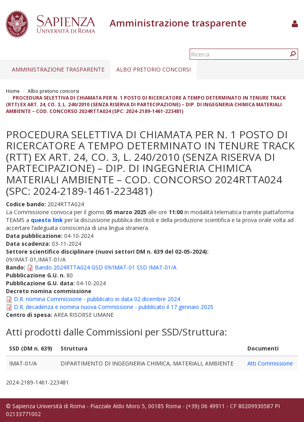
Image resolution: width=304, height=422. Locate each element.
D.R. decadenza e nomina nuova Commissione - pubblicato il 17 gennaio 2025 (113, 307)
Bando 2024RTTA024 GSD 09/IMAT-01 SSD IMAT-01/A (106, 267)
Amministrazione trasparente (58, 69)
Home (13, 91)
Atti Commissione (270, 363)
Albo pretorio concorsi (153, 69)
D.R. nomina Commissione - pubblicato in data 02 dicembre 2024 (97, 299)
